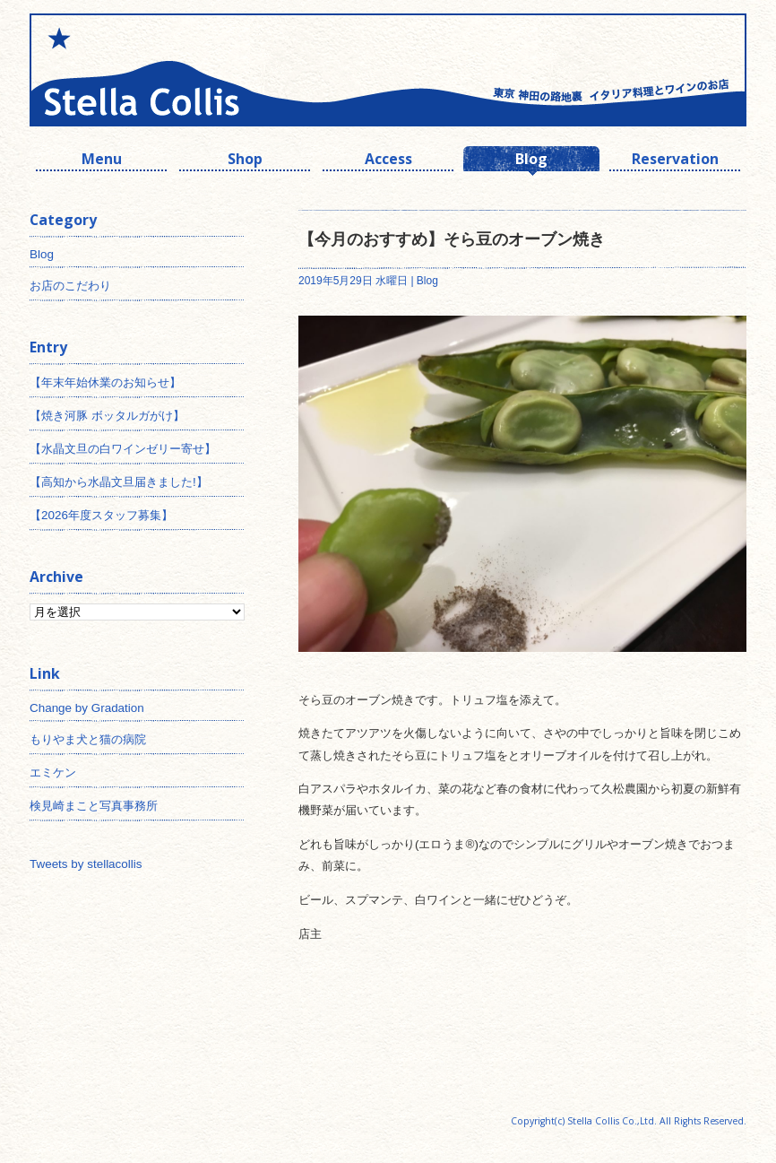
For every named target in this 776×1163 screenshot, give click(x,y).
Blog (531, 161)
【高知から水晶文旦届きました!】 (119, 482)
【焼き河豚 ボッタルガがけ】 (107, 415)
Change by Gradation (87, 708)
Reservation (675, 161)
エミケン (53, 772)
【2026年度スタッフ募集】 (101, 515)
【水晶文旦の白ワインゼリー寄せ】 (123, 449)
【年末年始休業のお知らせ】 (105, 382)
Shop (245, 161)
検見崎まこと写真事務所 (94, 805)
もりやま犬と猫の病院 (88, 739)
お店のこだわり (70, 285)
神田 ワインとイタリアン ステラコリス (209, 69)
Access (388, 161)
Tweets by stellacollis (86, 864)
